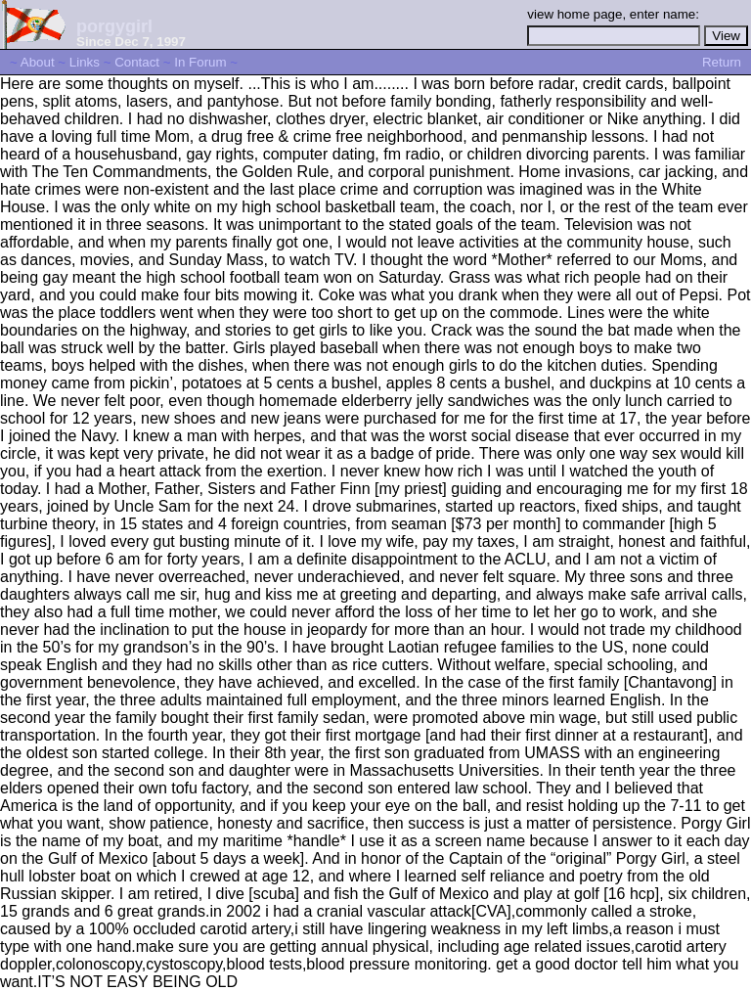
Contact (136, 62)
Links (84, 62)
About (38, 62)
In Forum (200, 62)
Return (721, 62)
